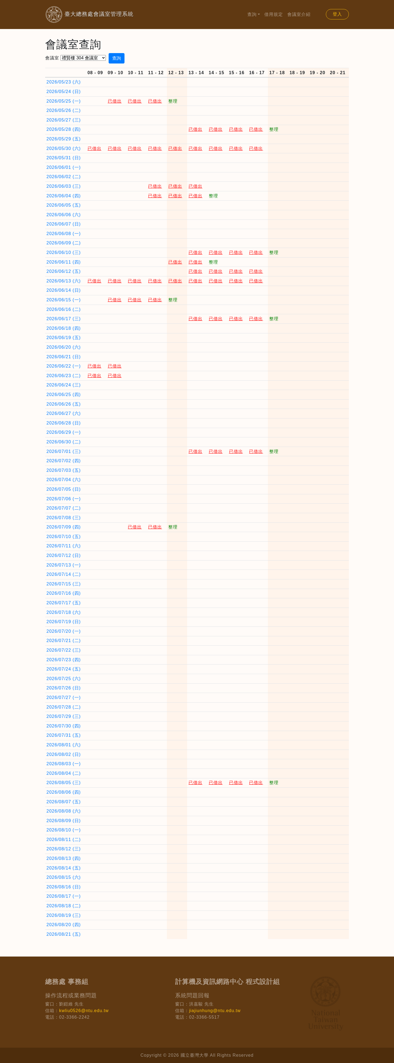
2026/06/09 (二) (64, 243)
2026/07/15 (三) (64, 584)
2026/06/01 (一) (64, 167)
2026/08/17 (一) (64, 896)
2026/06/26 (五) (64, 404)
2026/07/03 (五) (64, 470)
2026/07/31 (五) (64, 735)
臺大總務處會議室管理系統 (80, 14)
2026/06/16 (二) (64, 309)
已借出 (115, 101)
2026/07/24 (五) (64, 669)
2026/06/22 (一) (64, 366)
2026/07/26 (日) (64, 688)
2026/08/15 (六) (64, 877)
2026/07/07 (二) (64, 508)
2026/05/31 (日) (64, 157)
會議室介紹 (299, 14)
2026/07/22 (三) (64, 650)
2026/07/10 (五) (64, 536)
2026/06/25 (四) (64, 394)
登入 (337, 14)
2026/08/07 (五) (64, 801)
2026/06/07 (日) (64, 224)
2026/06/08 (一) (64, 233)
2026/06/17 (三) (64, 318)
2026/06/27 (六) (64, 413)
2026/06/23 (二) (64, 375)
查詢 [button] (252, 14)
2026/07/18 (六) (64, 612)
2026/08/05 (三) (64, 782)
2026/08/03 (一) (64, 763)
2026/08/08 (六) (64, 811)
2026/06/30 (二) (64, 442)
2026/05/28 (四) (64, 129)
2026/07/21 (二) (64, 640)
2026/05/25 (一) (64, 101)
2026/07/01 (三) (64, 451)
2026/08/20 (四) (64, 924)
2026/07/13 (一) (64, 565)
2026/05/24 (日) (64, 91)
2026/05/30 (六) (64, 148)
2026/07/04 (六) (64, 479)
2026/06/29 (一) (64, 432)
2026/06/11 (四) (64, 262)
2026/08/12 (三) (64, 849)
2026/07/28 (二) (64, 707)
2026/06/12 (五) (64, 271)
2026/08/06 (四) (64, 792)
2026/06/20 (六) (64, 347)
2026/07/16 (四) (64, 593)
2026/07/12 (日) (64, 555)
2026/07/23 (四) (64, 659)
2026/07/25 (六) (64, 678)
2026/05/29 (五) (64, 139)
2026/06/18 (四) (64, 328)
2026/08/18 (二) (64, 905)
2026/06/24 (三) (64, 385)
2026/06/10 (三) (64, 252)
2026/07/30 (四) (64, 726)
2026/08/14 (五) (64, 868)
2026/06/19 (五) (64, 337)
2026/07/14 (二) (64, 574)
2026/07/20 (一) (64, 631)
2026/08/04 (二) (64, 773)
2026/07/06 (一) (64, 498)
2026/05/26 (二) (64, 110)
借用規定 (273, 14)
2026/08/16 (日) (64, 887)
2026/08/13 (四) (64, 858)
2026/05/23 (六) (64, 82)
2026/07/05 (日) (64, 489)
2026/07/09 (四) (64, 527)
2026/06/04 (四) (64, 195)
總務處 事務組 (66, 981)
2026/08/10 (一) (64, 830)
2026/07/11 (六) (64, 546)
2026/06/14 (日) (64, 290)
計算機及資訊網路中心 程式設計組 (227, 981)
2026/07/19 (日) (64, 621)
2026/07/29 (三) (64, 716)
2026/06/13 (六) (64, 281)
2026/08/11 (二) (64, 839)
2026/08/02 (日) (64, 754)
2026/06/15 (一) (64, 299)
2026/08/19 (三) (64, 915)
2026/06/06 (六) (64, 214)
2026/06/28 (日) (64, 423)
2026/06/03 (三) (64, 186)
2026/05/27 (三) (64, 120)
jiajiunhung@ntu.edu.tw (215, 1010)
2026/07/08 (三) (64, 517)
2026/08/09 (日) (64, 820)
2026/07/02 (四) (64, 460)
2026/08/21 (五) (64, 934)
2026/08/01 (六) (64, 745)
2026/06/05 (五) (64, 205)
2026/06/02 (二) (64, 176)
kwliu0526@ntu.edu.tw (84, 1010)
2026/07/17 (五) (64, 602)
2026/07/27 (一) (64, 697)
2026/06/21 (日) (64, 356)
